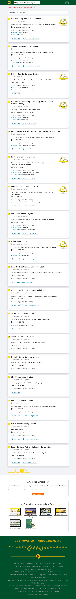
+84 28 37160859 (18, 55)
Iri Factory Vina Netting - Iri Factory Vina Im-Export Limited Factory (32, 102)
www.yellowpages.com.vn (15, 528)
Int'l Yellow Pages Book (30, 528)
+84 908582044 (18, 222)
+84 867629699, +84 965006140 (23, 112)
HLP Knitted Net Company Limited (25, 74)
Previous (11, 471)
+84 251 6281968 (18, 386)
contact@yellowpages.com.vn (42, 490)
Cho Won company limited (22, 377)
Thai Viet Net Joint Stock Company (25, 46)
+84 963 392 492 (18, 82)
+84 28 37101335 (18, 250)
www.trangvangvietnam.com (15, 517)
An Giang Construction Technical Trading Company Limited (35, 131)
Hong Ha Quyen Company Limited (25, 357)
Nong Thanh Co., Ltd (19, 241)
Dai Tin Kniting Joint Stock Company (26, 18)
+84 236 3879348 (18, 455)
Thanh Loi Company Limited (22, 313)
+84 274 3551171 (18, 432)
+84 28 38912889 (18, 275)
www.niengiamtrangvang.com (46, 517)
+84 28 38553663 (18, 365)
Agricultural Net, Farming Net (24, 3)
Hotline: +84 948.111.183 (21, 27)
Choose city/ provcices (17, 13)
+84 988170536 (18, 140)
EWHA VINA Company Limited (23, 423)
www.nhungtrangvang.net (60, 517)
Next (27, 471)
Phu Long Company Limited (22, 400)
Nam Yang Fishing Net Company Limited (28, 290)
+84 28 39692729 (18, 345)
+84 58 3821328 (18, 409)
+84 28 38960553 (18, 299)
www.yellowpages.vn (30, 517)
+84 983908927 (18, 197)
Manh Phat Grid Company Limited (25, 186)
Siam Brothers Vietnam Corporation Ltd (27, 267)
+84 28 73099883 (18, 167)
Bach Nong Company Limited (23, 157)
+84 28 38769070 (18, 322)
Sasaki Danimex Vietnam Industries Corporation (31, 447)
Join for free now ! (38, 494)
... (18, 471)
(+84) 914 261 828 (35, 589)
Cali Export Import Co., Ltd (22, 213)
